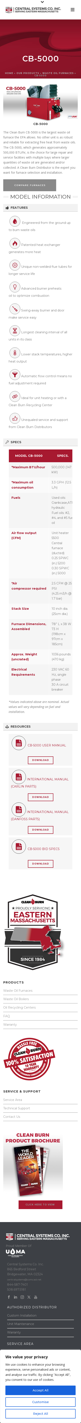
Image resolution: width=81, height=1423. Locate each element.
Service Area (12, 1100)
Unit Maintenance (20, 1324)
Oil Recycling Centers (19, 1007)
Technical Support (16, 1108)
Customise (40, 1402)
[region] (40, 1386)
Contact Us (11, 1117)
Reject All (40, 1414)
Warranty (10, 1025)
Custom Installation (22, 1315)
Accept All (40, 1390)
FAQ (6, 1016)
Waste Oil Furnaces (17, 991)
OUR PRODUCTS (27, 73)
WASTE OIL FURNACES (58, 73)
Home (9, 73)
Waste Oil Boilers (16, 999)
